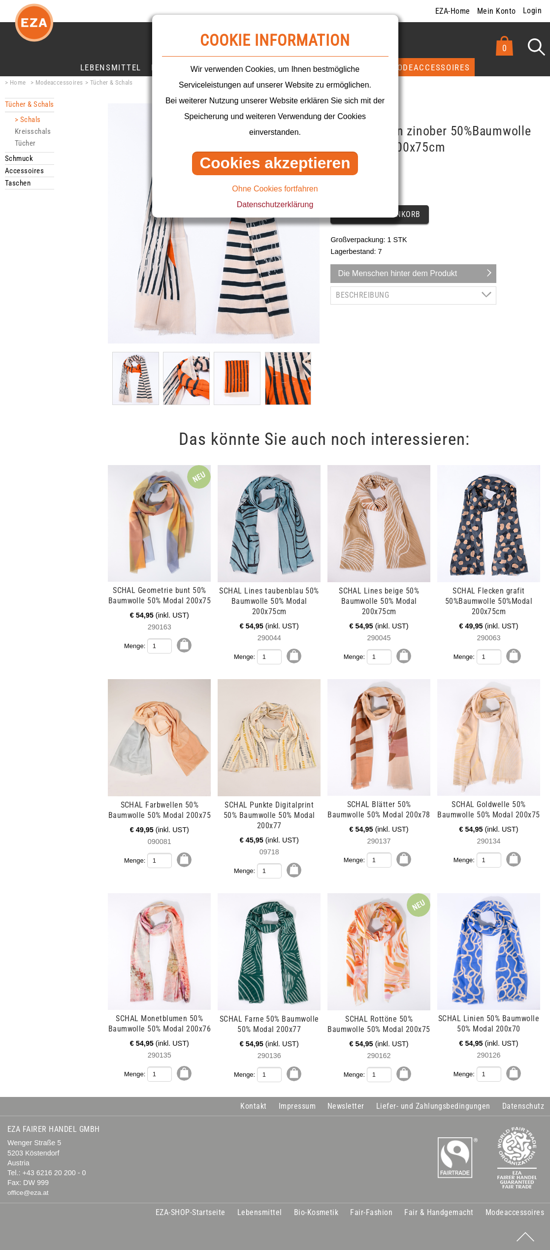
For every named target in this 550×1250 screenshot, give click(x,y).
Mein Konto (496, 11)
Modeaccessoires (430, 67)
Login (532, 10)
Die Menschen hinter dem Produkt (397, 273)
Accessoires (24, 170)
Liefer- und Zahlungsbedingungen (433, 1104)
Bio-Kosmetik (316, 1211)
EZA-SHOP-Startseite (191, 1211)
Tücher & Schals (111, 82)
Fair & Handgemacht (439, 1211)
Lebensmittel (110, 67)
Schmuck (19, 158)
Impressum (297, 1104)
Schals (30, 119)
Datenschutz (523, 1104)
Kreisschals (33, 131)
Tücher (25, 143)
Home (18, 82)
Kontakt (253, 1104)
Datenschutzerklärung (275, 204)
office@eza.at (28, 1191)
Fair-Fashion (371, 1211)
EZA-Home (452, 11)
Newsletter (345, 1104)
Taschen (18, 183)
